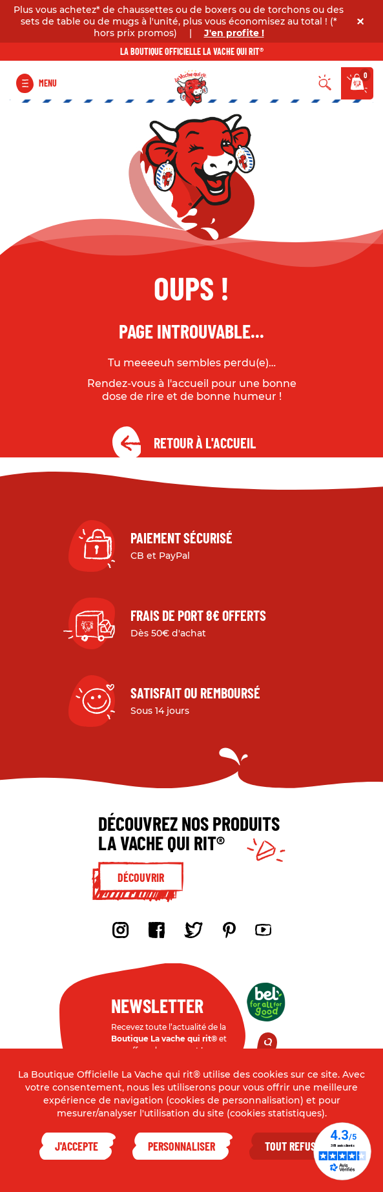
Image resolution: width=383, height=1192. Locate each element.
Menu (48, 83)
